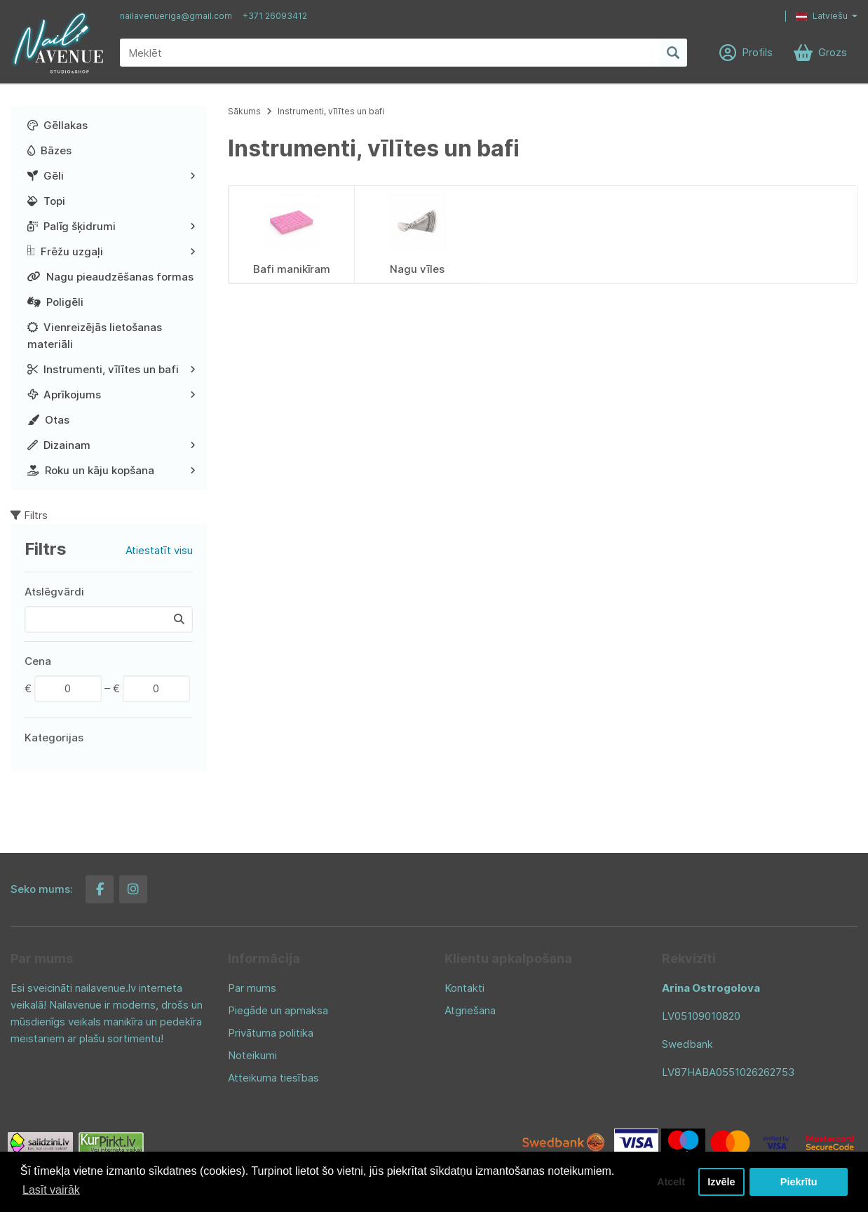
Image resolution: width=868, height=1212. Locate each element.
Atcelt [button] (671, 1181)
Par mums (252, 988)
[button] (816, 16)
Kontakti (464, 988)
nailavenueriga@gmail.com (176, 16)
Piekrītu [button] (799, 1181)
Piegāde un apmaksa (278, 1010)
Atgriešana (470, 1010)
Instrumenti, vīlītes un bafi (331, 111)
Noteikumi (252, 1055)
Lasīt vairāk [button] (51, 1190)
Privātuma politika (270, 1032)
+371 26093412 (275, 16)
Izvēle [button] (721, 1181)
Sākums (244, 111)
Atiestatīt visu (159, 550)
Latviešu (822, 16)
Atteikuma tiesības (273, 1077)
